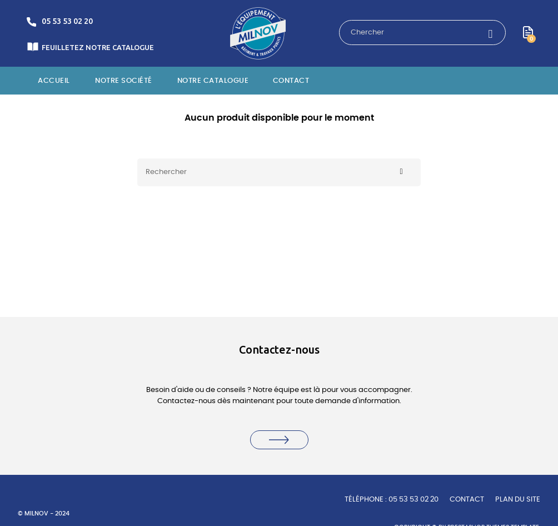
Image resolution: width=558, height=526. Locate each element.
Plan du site (517, 499)
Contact (467, 499)
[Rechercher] (279, 172)
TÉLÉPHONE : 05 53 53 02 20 (392, 499)
